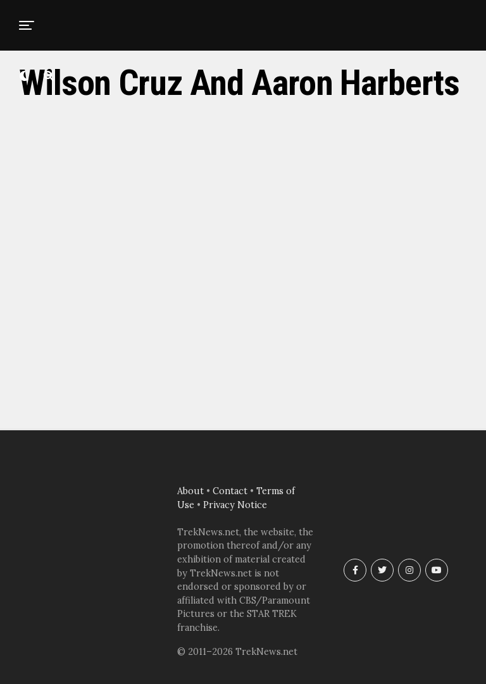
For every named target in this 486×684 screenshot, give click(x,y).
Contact (230, 491)
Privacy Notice (235, 505)
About (190, 491)
